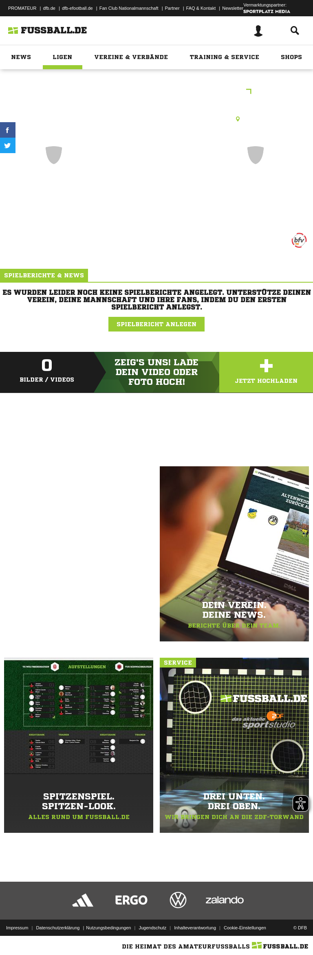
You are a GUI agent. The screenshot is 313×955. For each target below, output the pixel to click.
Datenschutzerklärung (57, 927)
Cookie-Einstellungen (245, 927)
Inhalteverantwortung (195, 927)
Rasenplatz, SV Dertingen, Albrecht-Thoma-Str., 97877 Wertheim (156, 119)
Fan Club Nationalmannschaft (129, 8)
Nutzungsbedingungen (108, 927)
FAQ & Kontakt (201, 8)
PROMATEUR (22, 8)
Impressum (17, 927)
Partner (172, 8)
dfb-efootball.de (77, 8)
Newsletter (232, 8)
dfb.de (49, 8)
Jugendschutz (152, 927)
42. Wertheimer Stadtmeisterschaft (156, 92)
